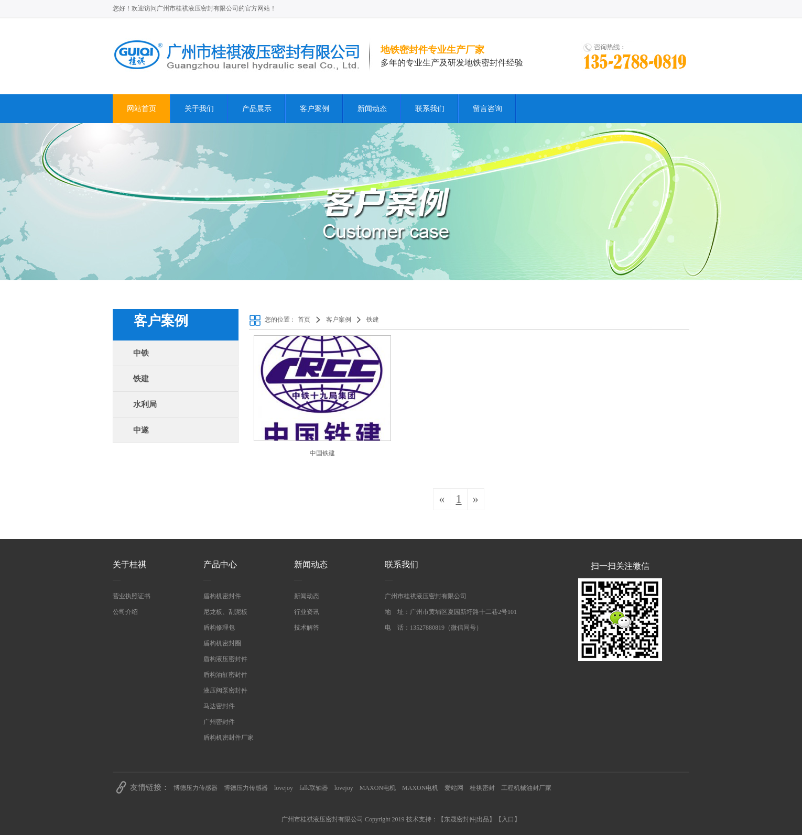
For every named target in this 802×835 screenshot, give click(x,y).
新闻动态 (372, 109)
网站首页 (141, 109)
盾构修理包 (219, 627)
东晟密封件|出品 (466, 819)
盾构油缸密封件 (225, 674)
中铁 (141, 353)
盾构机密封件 (222, 596)
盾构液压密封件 (225, 659)
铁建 (141, 379)
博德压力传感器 (196, 788)
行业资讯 (306, 612)
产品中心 (220, 564)
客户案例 (314, 109)
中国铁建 (322, 453)
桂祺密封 (482, 788)
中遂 (141, 430)
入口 (508, 819)
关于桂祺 (129, 564)
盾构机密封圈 (222, 643)
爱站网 (454, 788)
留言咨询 (487, 109)
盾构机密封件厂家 (228, 737)
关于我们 (199, 109)
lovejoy (283, 788)
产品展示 (257, 109)
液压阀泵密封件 (225, 690)
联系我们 (430, 109)
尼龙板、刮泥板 (225, 612)
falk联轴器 (313, 788)
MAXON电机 (378, 788)
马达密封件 (219, 706)
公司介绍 (125, 612)
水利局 (145, 404)
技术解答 (306, 627)
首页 (304, 319)
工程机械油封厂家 (526, 788)
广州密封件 (219, 722)
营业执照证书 (131, 596)
